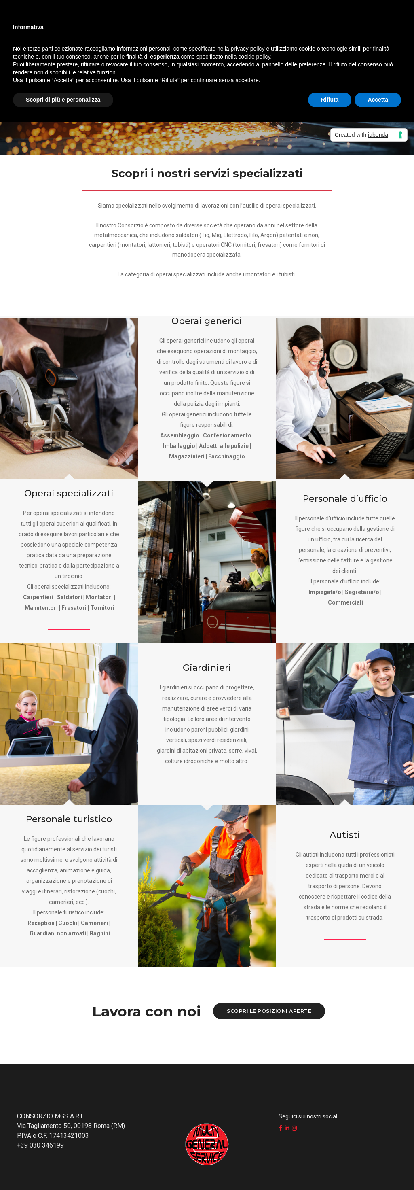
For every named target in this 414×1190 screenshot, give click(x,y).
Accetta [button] (378, 99)
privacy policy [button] (248, 48)
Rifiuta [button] (330, 99)
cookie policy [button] (254, 56)
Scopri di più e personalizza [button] (63, 99)
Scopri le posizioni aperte (269, 1011)
